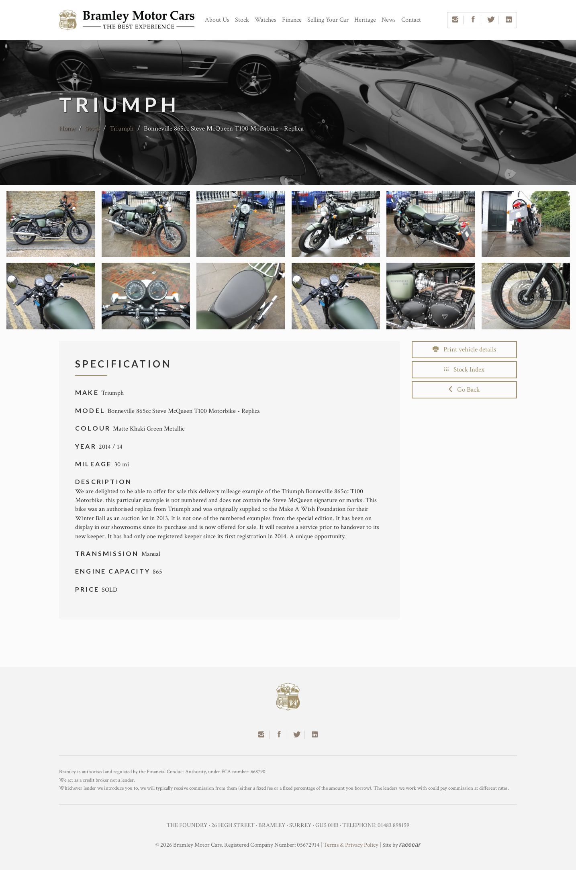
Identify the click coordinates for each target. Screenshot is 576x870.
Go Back (464, 389)
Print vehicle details (464, 349)
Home (67, 128)
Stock (242, 20)
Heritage (365, 20)
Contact (411, 20)
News (389, 20)
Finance (292, 20)
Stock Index (464, 369)
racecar (410, 844)
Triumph (122, 128)
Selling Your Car (328, 20)
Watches (265, 20)
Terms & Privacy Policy (350, 845)
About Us (217, 20)
